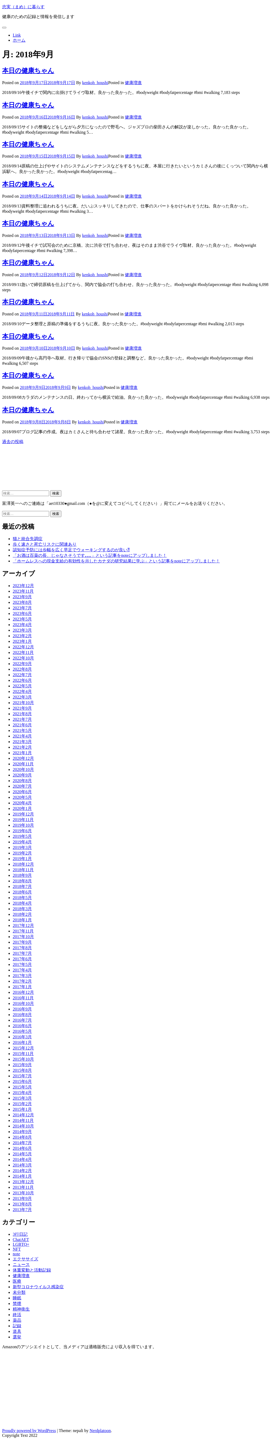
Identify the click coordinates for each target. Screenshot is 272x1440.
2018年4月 (22, 903)
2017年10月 (23, 936)
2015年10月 (23, 1059)
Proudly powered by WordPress (29, 1430)
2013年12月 (23, 1181)
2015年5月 (22, 1087)
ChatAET (21, 1239)
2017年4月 (22, 970)
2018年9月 (22, 875)
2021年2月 (22, 747)
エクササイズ (25, 1259)
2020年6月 (22, 792)
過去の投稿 (12, 441)
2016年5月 (22, 1031)
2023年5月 (22, 619)
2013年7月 (22, 1209)
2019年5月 (22, 836)
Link (17, 35)
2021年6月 (22, 725)
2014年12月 (23, 1115)
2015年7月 (22, 1076)
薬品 (17, 1320)
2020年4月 (22, 803)
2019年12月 (23, 814)
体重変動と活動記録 (32, 1270)
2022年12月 (23, 647)
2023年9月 (22, 597)
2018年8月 (22, 881)
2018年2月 (22, 914)
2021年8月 (22, 714)
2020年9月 (22, 775)
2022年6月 (22, 680)
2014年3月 (22, 1165)
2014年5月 (22, 1154)
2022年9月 (22, 663)
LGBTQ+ (21, 1244)
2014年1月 (22, 1176)
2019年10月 (23, 825)
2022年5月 (22, 686)
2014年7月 (22, 1142)
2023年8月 (22, 602)
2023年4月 (22, 624)
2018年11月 (23, 870)
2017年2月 (22, 981)
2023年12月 (23, 585)
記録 (17, 1326)
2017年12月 (23, 925)
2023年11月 (23, 591)
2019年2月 (22, 853)
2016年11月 (23, 998)
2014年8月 (22, 1137)
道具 (17, 1331)
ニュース (21, 1264)
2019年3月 (22, 847)
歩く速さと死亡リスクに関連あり (44, 544)
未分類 (19, 1292)
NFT (17, 1249)
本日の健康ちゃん (28, 70)
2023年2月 (22, 636)
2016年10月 (23, 1003)
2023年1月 (22, 641)
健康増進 (133, 82)
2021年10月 (23, 702)
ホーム (19, 40)
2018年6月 (22, 892)
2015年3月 (22, 1098)
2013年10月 (23, 1193)
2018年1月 (22, 920)
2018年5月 (22, 897)
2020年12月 (23, 758)
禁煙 (17, 1303)
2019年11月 (23, 819)
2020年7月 (22, 786)
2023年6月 (22, 613)
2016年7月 (22, 1020)
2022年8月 (22, 669)
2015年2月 (22, 1103)
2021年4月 (22, 736)
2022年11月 (23, 652)
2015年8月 (22, 1070)
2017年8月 (22, 947)
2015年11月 (23, 1053)
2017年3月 (22, 975)
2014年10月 (23, 1126)
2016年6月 (22, 1025)
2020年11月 (23, 764)
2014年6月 (22, 1148)
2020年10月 (23, 769)
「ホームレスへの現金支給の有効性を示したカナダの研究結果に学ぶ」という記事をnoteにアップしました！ (116, 561)
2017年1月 (22, 986)
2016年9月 (22, 1009)
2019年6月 (22, 831)
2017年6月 (22, 959)
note (16, 1254)
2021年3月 (22, 741)
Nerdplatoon (100, 1430)
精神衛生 (21, 1309)
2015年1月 (22, 1109)
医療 (17, 1281)
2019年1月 (22, 858)
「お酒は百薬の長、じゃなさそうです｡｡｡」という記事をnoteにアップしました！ (90, 555)
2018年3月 (22, 908)
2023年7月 (22, 608)
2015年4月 (22, 1092)
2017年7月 (22, 953)
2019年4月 (22, 842)
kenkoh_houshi (95, 82)
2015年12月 (23, 1048)
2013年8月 (22, 1204)
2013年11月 (23, 1187)
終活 (17, 1314)
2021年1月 (22, 753)
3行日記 (20, 1234)
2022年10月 (23, 658)
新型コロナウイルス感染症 (38, 1287)
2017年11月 (23, 931)
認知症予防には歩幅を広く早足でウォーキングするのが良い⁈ (71, 550)
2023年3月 (22, 630)
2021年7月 (22, 719)
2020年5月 (22, 797)
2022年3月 (22, 697)
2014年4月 (22, 1159)
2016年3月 (22, 1037)
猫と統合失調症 (27, 538)
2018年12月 (23, 864)
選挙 (17, 1337)
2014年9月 (22, 1131)
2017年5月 (22, 964)
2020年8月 (22, 780)
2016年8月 (22, 1014)
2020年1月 (22, 808)
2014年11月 (23, 1120)
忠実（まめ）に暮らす (23, 7)
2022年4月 (22, 691)
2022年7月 (22, 675)
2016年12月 (23, 992)
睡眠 (17, 1298)
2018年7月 (22, 886)
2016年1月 (22, 1042)
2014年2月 (22, 1170)
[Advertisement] (44, 471)
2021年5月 (22, 730)
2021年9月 (22, 708)
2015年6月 (22, 1081)
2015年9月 (22, 1064)
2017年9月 (22, 942)
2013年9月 (22, 1198)
